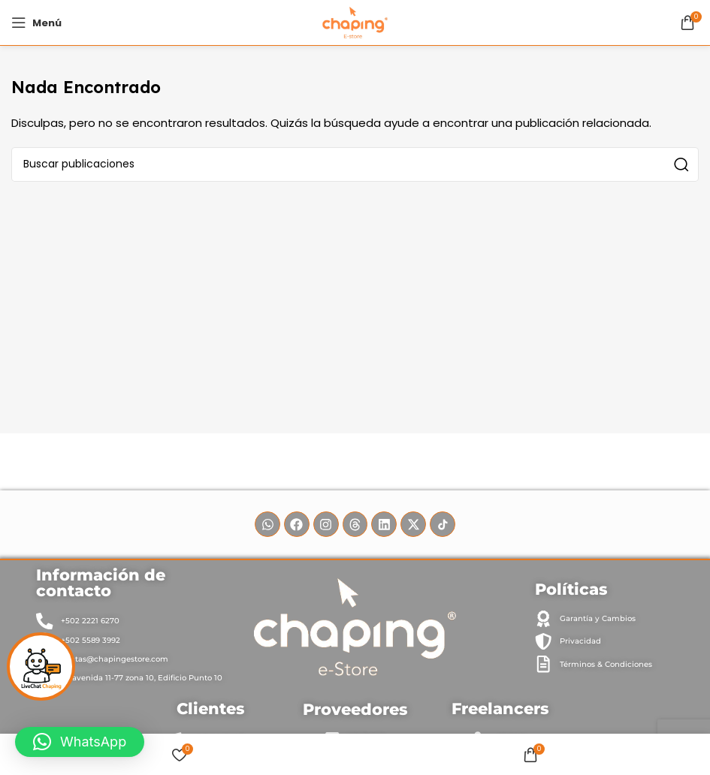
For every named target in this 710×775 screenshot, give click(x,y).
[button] (79, 742)
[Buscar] (355, 164)
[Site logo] (355, 21)
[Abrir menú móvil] (36, 23)
